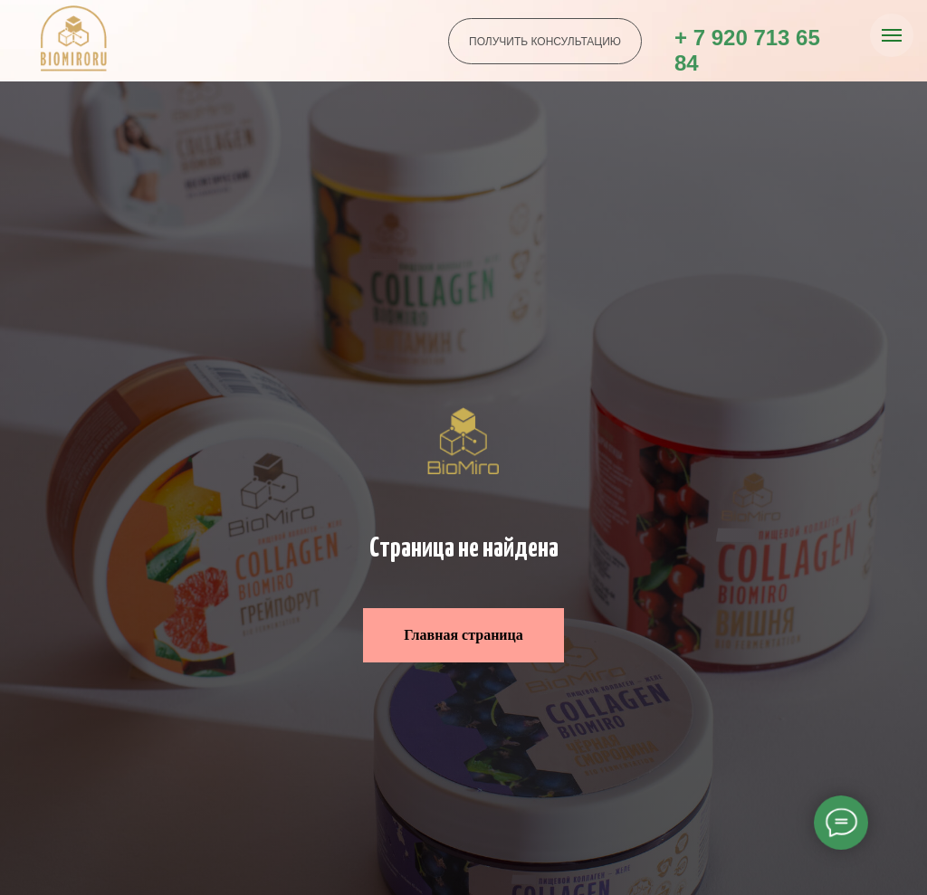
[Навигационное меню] (892, 35)
